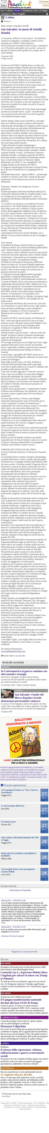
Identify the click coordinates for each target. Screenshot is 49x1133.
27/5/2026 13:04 (19, 927)
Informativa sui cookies (12, 1107)
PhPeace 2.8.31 (20, 1105)
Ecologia (43, 10)
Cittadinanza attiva (30, 10)
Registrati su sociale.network (24, 951)
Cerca (45, 5)
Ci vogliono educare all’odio (16, 1074)
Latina (10, 17)
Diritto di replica (27, 1107)
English (21, 14)
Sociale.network (8, 886)
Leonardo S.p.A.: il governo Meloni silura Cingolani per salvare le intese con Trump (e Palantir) (24, 975)
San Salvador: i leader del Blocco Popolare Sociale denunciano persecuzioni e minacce (22, 697)
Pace (3, 10)
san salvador (20, 656)
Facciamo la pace (8, 822)
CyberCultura (9, 1017)
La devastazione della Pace (12, 806)
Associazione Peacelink (20, 890)
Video (14, 14)
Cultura (9, 10)
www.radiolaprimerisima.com (13, 651)
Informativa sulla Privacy (36, 1105)
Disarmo (6, 963)
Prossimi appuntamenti (15, 785)
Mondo (17, 10)
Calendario (5, 14)
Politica (7, 21)
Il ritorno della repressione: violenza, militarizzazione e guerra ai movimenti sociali (22, 1053)
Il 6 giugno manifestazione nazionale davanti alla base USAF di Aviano (21, 1001)
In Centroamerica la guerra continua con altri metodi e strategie (24, 673)
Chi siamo (44, 2)
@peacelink (6, 900)
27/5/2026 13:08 (19, 900)
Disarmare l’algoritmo (13, 1026)
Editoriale (7, 1068)
